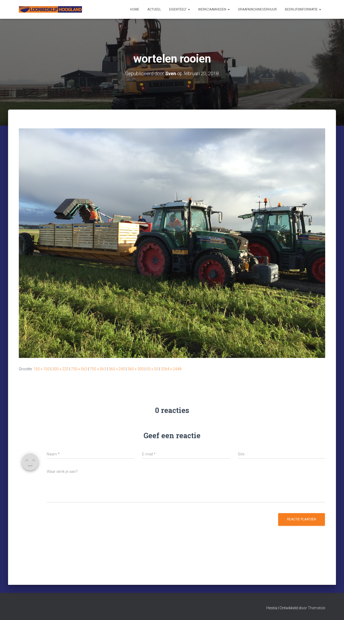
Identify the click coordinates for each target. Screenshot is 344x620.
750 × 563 (79, 369)
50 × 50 (152, 369)
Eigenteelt (179, 9)
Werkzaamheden (214, 9)
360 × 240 (117, 369)
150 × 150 (41, 369)
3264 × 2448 (171, 369)
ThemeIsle (316, 608)
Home (134, 9)
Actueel (154, 9)
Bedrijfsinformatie (303, 9)
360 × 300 (135, 369)
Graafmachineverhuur (257, 9)
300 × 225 (60, 369)
